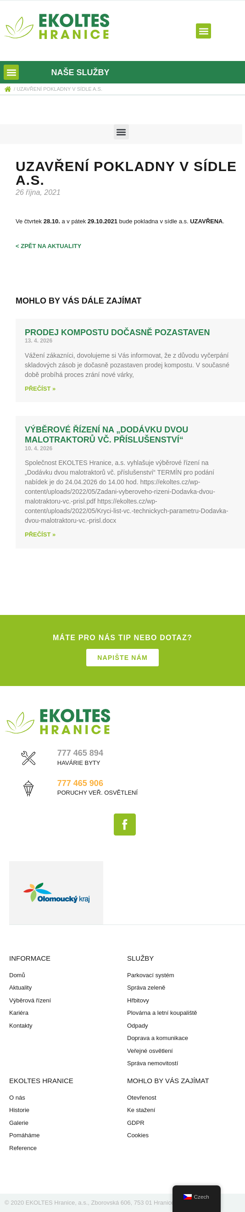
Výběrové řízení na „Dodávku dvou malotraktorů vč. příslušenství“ (106, 434)
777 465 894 (80, 753)
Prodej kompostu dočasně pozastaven (117, 332)
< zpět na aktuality (48, 246)
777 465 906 (80, 783)
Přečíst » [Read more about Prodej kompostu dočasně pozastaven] (40, 388)
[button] (203, 31)
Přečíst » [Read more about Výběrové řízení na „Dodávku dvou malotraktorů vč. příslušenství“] (40, 534)
